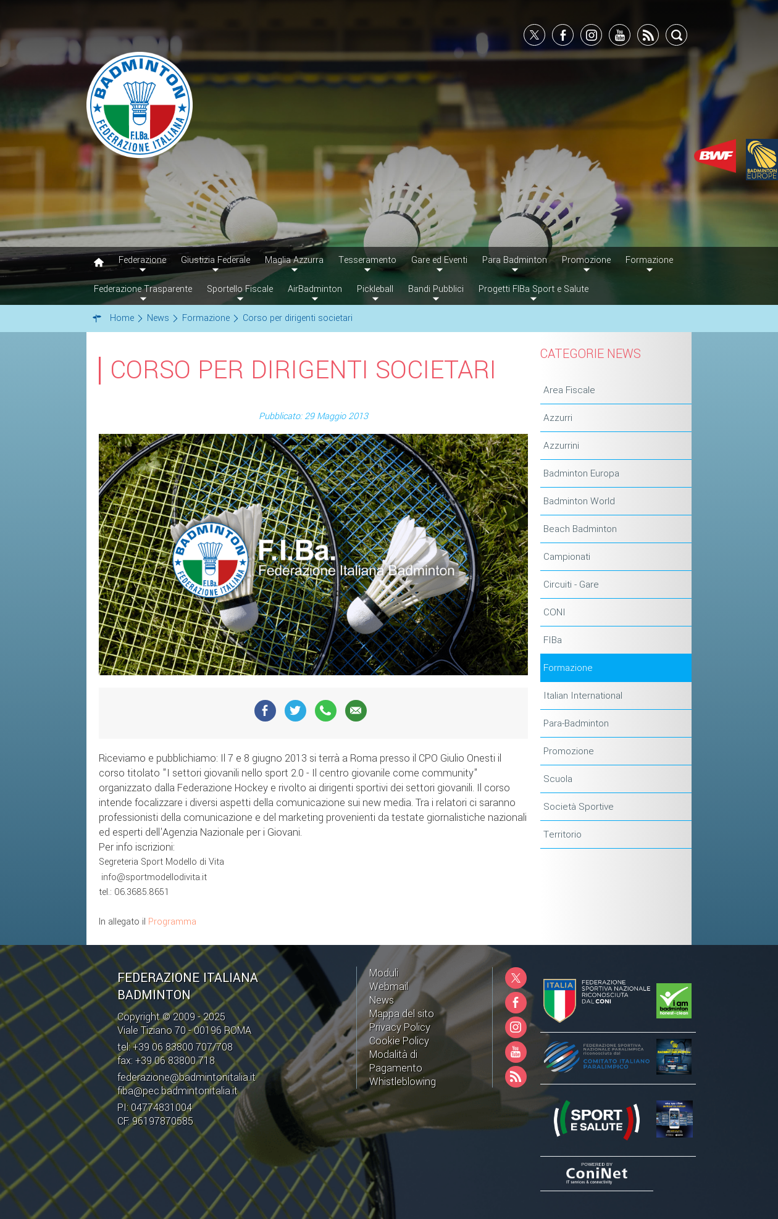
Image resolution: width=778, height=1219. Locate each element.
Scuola (557, 779)
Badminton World (579, 501)
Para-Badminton (576, 723)
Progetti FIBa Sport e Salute (533, 289)
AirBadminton (315, 289)
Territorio (562, 834)
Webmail (388, 987)
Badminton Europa (581, 473)
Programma (172, 921)
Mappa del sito (401, 1014)
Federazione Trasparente (143, 289)
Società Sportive (578, 806)
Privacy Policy (399, 1027)
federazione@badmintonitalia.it (186, 1077)
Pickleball (375, 289)
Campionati (566, 557)
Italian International (582, 695)
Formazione (568, 668)
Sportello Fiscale (240, 289)
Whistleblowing (402, 1082)
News (381, 1000)
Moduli (383, 973)
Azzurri (557, 418)
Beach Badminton (580, 529)
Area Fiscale (569, 390)
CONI (554, 612)
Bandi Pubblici (436, 289)
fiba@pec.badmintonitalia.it (177, 1091)
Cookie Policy (399, 1041)
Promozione (568, 751)
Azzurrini (561, 445)
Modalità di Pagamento (395, 1061)
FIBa (552, 640)
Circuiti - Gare (571, 584)
